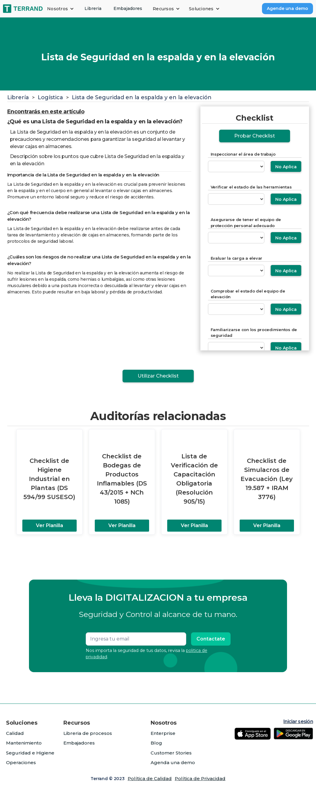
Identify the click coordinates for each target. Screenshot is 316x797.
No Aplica (286, 166)
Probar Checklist (254, 136)
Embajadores (127, 8)
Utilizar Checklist (158, 376)
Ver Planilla (49, 525)
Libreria (93, 8)
